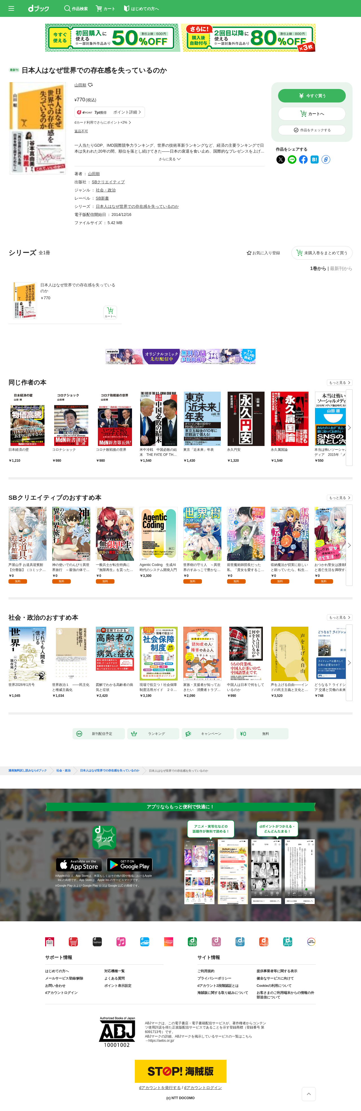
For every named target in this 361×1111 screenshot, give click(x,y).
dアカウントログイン (61, 993)
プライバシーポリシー (214, 978)
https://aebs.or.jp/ (161, 1041)
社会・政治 (106, 190)
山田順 (80, 85)
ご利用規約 (205, 971)
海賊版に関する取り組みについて (222, 993)
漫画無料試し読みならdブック (27, 770)
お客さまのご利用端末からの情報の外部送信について (285, 995)
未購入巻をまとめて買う (326, 253)
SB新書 (102, 198)
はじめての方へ (57, 971)
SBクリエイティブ (108, 182)
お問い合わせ (55, 986)
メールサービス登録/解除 (64, 978)
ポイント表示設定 (117, 986)
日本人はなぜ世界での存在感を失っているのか (77, 288)
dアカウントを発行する (160, 1087)
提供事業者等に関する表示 (277, 971)
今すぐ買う (316, 95)
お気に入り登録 (266, 253)
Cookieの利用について (274, 986)
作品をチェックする (315, 130)
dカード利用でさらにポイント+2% (100, 122)
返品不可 (81, 131)
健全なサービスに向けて (275, 978)
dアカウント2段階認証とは (218, 986)
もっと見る (337, 383)
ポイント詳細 (125, 112)
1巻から (318, 268)
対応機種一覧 (114, 971)
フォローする (90, 85)
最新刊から (341, 268)
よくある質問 (114, 978)
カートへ (316, 113)
